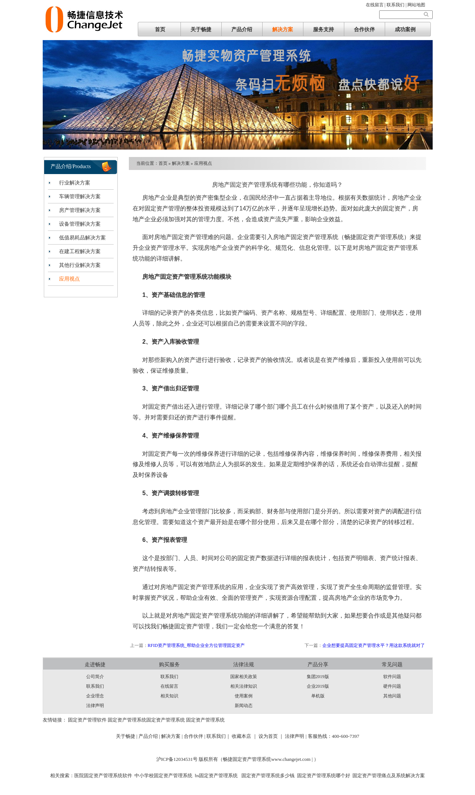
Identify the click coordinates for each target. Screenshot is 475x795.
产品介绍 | (150, 736)
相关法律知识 (243, 686)
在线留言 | (376, 4)
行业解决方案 (74, 183)
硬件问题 (392, 686)
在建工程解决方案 (80, 251)
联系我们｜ (218, 736)
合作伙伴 (364, 29)
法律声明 (95, 705)
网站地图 (416, 4)
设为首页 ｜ (271, 736)
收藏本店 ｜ (244, 736)
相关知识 (169, 696)
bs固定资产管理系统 (216, 775)
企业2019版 (318, 686)
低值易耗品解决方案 (82, 238)
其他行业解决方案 (80, 265)
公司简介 (95, 676)
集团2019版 (318, 676)
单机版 (318, 696)
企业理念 (95, 696)
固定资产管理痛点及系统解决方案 (388, 775)
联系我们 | (397, 4)
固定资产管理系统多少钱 (267, 775)
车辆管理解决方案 (80, 196)
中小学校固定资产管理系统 (163, 775)
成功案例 (405, 29)
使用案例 (244, 696)
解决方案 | (172, 736)
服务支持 (323, 29)
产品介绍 (241, 29)
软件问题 (392, 676)
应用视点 (69, 279)
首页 (160, 29)
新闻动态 (244, 705)
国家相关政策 (243, 676)
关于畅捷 (201, 29)
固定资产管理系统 (127, 720)
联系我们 (95, 686)
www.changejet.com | (292, 759)
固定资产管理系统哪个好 (323, 775)
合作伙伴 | (195, 736)
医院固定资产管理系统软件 (103, 775)
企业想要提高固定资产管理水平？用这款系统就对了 (373, 645)
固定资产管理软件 (87, 720)
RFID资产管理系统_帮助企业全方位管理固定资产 (196, 645)
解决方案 (282, 29)
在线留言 (169, 686)
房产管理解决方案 (80, 210)
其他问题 (392, 696)
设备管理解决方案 (80, 224)
